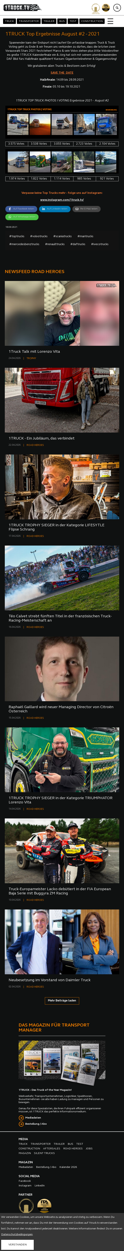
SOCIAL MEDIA (29, 1176)
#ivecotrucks (99, 244)
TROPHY (31, 358)
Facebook (25, 1181)
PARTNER (25, 1194)
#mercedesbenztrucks (24, 244)
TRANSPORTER (29, 21)
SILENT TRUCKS (44, 1153)
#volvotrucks (39, 236)
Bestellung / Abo (36, 1124)
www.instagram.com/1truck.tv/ (62, 200)
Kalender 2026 (68, 1167)
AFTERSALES (51, 1148)
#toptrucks (16, 236)
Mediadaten (33, 1117)
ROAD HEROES (35, 445)
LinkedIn (39, 1185)
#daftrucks (77, 244)
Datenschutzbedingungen (17, 1234)
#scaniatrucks (62, 236)
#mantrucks (85, 236)
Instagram (25, 1185)
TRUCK (9, 21)
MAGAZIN (25, 1153)
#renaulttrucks (55, 244)
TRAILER (49, 21)
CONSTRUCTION (92, 21)
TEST (73, 21)
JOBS (89, 1148)
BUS (62, 21)
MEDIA (23, 1139)
